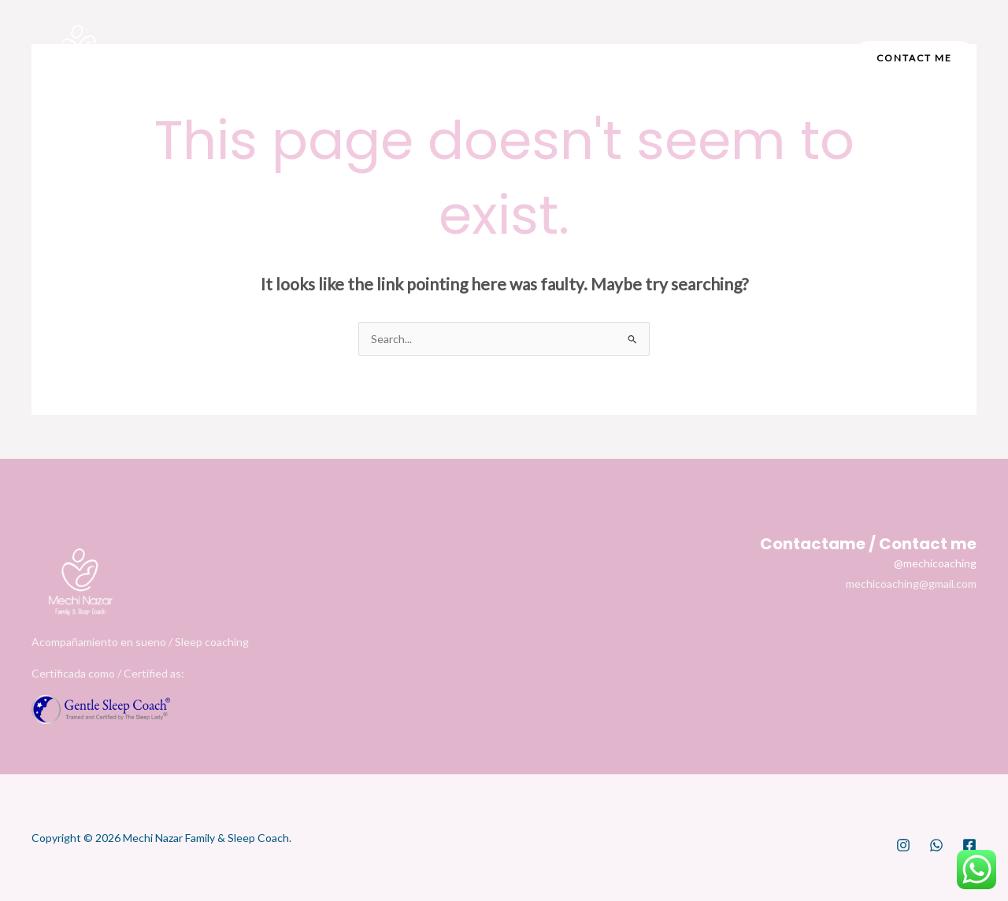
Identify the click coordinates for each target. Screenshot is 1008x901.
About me (404, 58)
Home (320, 58)
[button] (914, 58)
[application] (530, 58)
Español (600, 58)
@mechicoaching (935, 563)
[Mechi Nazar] (79, 58)
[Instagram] (668, 59)
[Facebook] (702, 59)
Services (504, 58)
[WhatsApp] (936, 845)
